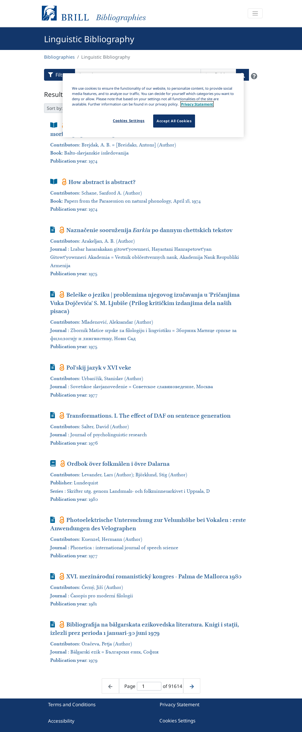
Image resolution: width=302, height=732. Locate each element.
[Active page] (149, 686)
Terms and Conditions (71, 704)
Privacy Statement (179, 704)
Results (55, 94)
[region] (153, 105)
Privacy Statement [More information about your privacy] (197, 104)
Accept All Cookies (174, 121)
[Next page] (192, 685)
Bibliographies (59, 57)
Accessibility (61, 721)
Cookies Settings (177, 720)
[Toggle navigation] (255, 13)
